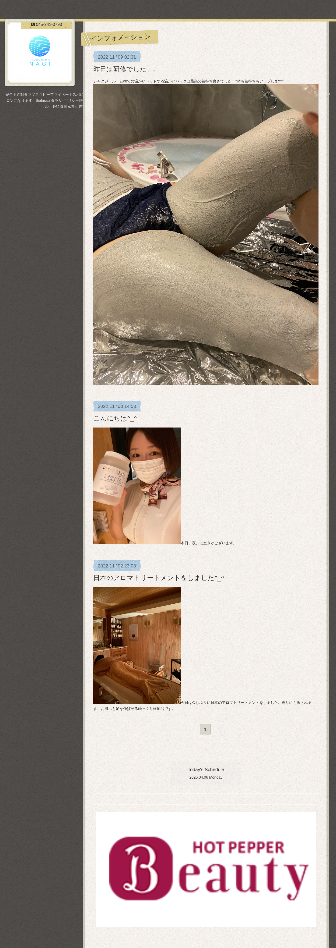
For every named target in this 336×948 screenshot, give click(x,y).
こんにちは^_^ (115, 418)
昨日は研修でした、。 (126, 69)
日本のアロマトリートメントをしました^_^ (158, 577)
